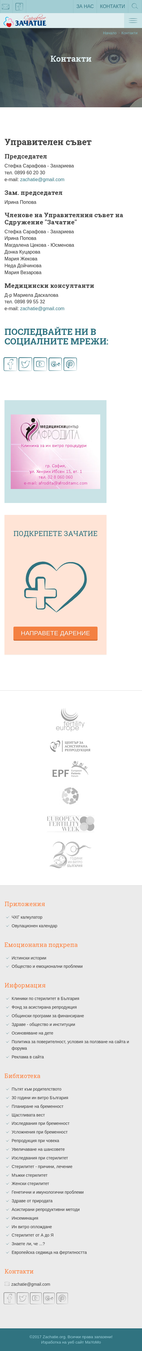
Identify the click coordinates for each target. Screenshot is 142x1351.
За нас (85, 6)
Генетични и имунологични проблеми (48, 1192)
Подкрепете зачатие (55, 533)
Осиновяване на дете (32, 1033)
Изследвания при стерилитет (40, 1158)
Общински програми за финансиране (48, 1015)
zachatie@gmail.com (42, 179)
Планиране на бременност (38, 1106)
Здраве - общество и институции (43, 1024)
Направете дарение (55, 633)
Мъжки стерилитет (29, 1175)
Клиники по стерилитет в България (45, 998)
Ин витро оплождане (32, 1226)
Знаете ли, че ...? (28, 1243)
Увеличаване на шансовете (38, 1149)
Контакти (112, 6)
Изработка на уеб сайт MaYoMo (71, 1342)
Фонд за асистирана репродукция (44, 1007)
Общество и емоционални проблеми (47, 966)
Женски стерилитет (30, 1183)
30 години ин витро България (40, 1097)
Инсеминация (25, 1218)
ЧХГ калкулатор (27, 917)
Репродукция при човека (35, 1140)
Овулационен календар (34, 925)
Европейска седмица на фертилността (49, 1252)
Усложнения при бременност (40, 1132)
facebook (19, 7)
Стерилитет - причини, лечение (42, 1166)
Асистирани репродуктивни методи (46, 1209)
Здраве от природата (32, 1200)
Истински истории (29, 958)
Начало (109, 33)
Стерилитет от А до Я (33, 1235)
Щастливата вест (28, 1115)
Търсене (135, 8)
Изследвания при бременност (41, 1123)
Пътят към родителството (36, 1089)
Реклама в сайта (28, 1057)
